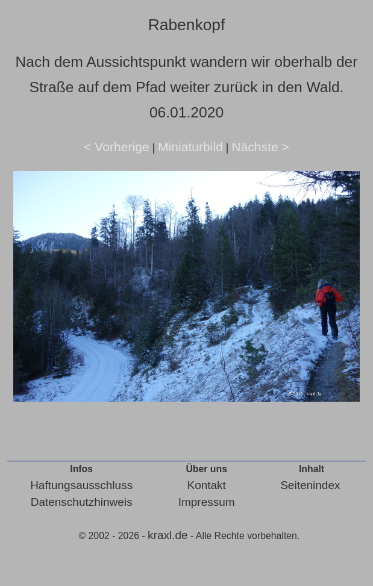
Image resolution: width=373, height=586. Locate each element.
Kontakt (206, 485)
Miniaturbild (190, 147)
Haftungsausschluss (81, 485)
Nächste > (260, 147)
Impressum (206, 502)
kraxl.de (168, 535)
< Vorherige (116, 147)
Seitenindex (310, 485)
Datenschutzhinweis (82, 502)
